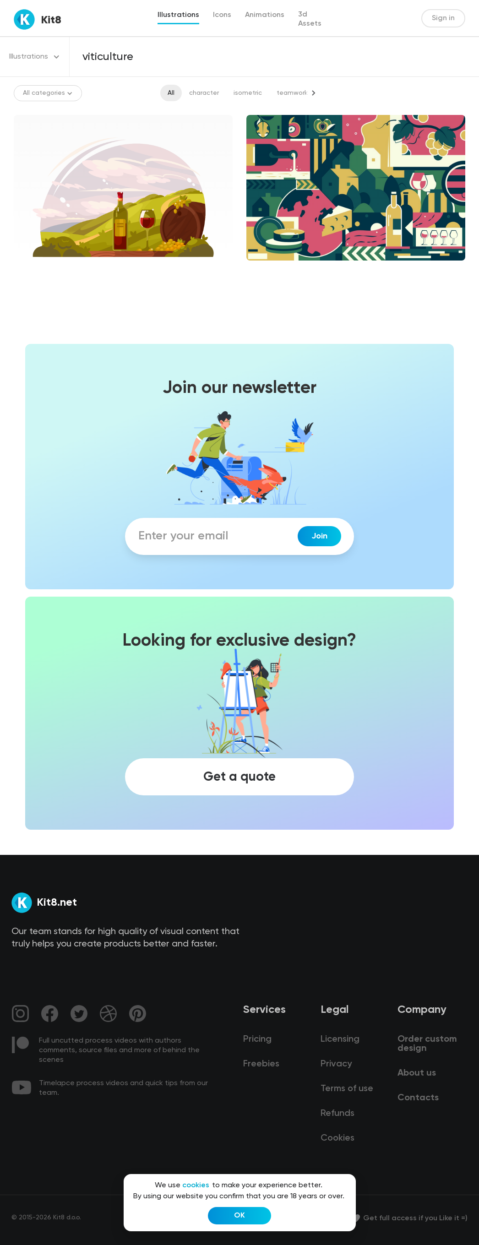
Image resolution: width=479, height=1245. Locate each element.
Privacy (336, 1064)
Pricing (257, 1039)
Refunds (337, 1113)
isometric (248, 93)
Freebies (261, 1064)
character (204, 93)
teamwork (292, 93)
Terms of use (347, 1088)
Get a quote (239, 776)
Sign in (443, 18)
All (171, 93)
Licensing (340, 1039)
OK (239, 1215)
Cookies (337, 1138)
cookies (195, 1185)
